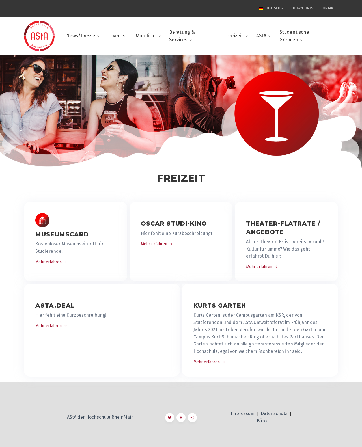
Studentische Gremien (294, 36)
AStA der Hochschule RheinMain (100, 417)
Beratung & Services (182, 36)
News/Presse (80, 36)
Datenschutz (274, 413)
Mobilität (146, 36)
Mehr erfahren (51, 262)
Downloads (303, 8)
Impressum (243, 413)
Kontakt (328, 8)
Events (117, 36)
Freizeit (235, 36)
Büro (262, 421)
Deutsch (270, 8)
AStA (261, 36)
